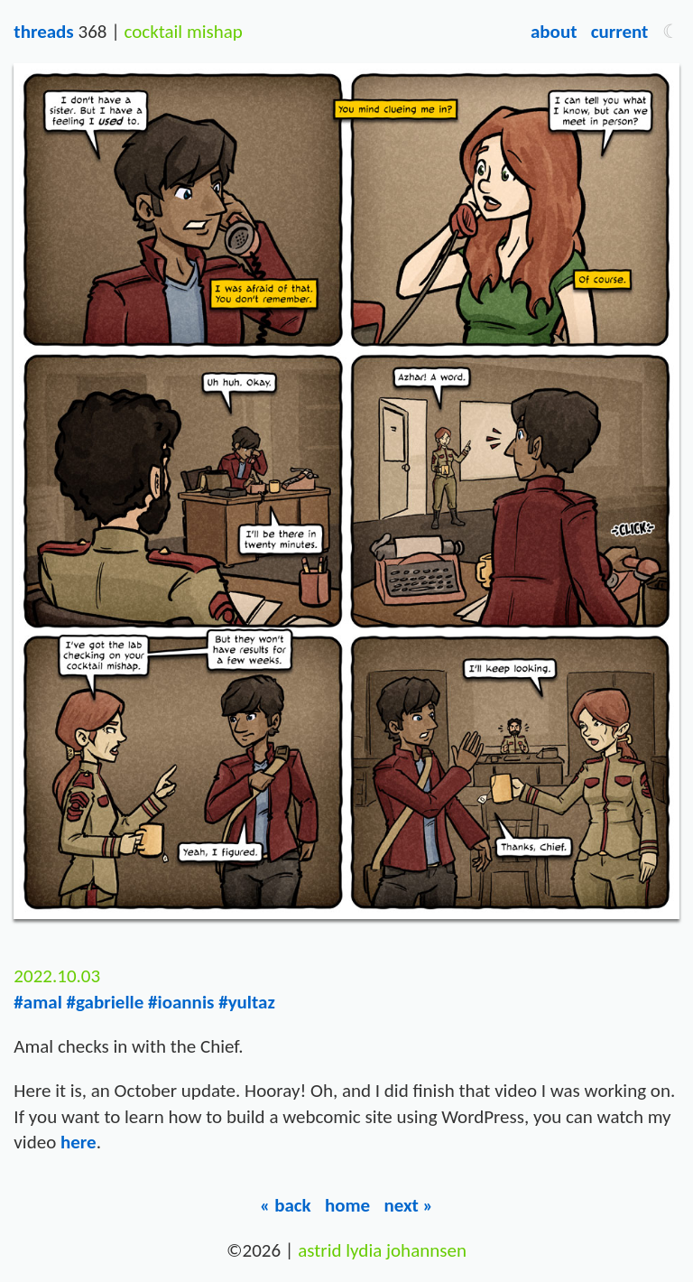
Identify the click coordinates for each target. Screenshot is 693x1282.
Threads (43, 31)
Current (620, 31)
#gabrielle (105, 1002)
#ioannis (181, 1002)
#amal (37, 1002)
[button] (670, 31)
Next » (408, 1205)
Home (347, 1205)
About (554, 31)
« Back (285, 1205)
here (78, 1142)
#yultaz (246, 1002)
